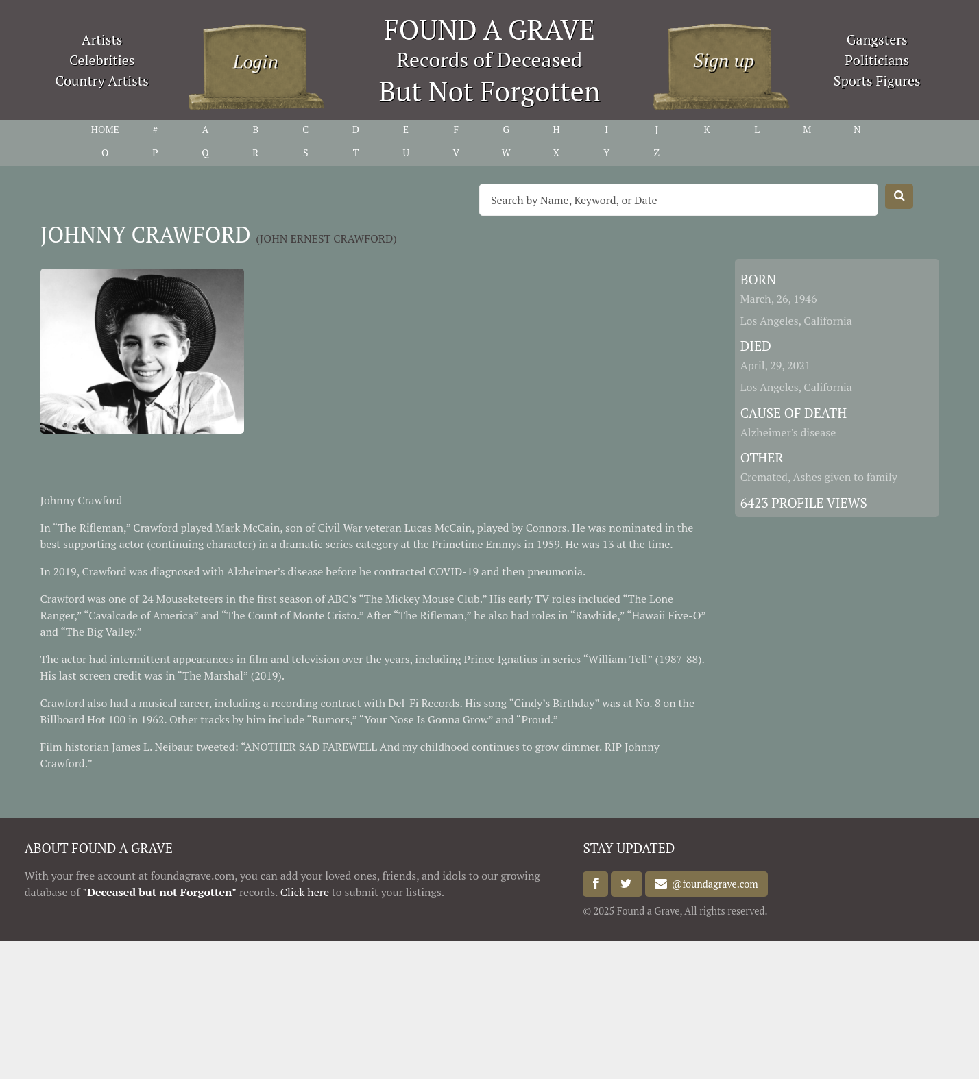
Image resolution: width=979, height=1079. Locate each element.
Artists (102, 39)
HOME (105, 129)
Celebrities (101, 60)
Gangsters (877, 39)
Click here (304, 892)
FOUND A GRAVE (489, 29)
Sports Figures (877, 80)
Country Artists (102, 80)
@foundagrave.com (712, 884)
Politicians (877, 60)
